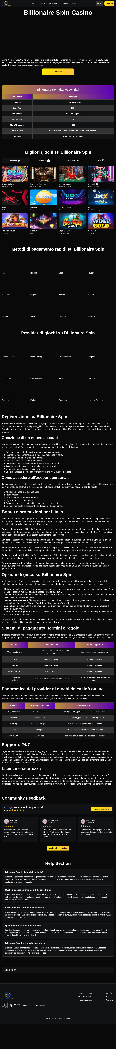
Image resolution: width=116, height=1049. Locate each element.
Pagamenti (53, 3)
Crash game (72, 185)
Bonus (42, 3)
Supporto (64, 3)
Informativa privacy (85, 1025)
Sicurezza (109, 1025)
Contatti (109, 1018)
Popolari (15, 185)
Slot (101, 185)
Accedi (99, 3)
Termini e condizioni (85, 1018)
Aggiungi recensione (101, 834)
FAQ (74, 3)
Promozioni (110, 1022)
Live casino (44, 185)
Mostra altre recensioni (58, 873)
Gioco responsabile (85, 1022)
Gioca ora (58, 97)
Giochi (33, 3)
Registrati (109, 3)
